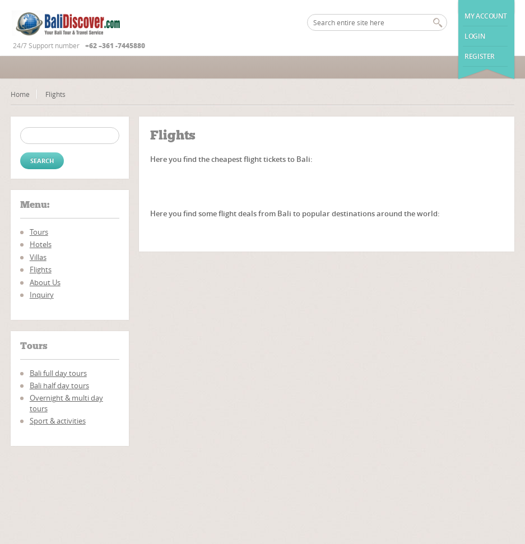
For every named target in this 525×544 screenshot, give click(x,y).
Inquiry (42, 295)
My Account (485, 16)
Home (20, 94)
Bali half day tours (59, 385)
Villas (38, 257)
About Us (45, 282)
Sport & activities (58, 421)
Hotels (41, 244)
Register (479, 56)
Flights (41, 269)
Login (474, 36)
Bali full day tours (58, 373)
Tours (39, 232)
